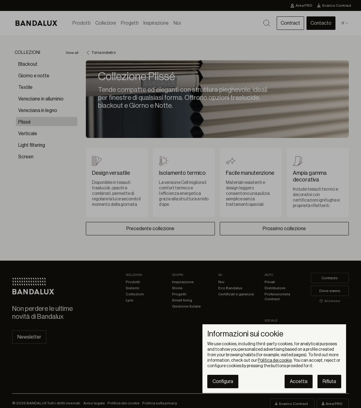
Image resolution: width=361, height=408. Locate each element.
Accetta (298, 381)
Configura (222, 381)
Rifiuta (329, 381)
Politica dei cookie (275, 360)
